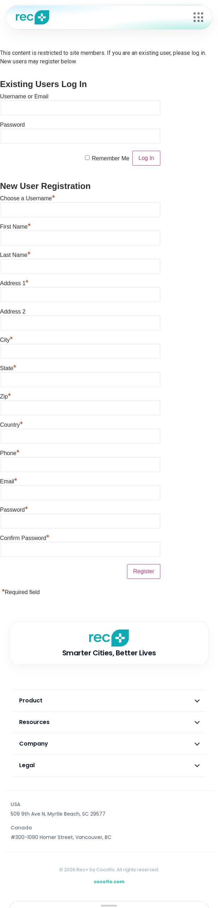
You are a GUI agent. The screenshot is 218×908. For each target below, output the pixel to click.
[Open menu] (198, 17)
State (8, 367)
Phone (9, 452)
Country (11, 424)
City (6, 339)
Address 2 (12, 312)
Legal (109, 765)
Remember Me (111, 158)
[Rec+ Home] (101, 17)
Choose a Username (27, 197)
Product (109, 700)
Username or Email (24, 96)
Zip (5, 396)
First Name (15, 226)
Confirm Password (24, 537)
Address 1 (14, 282)
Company (109, 744)
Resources (109, 722)
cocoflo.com (109, 881)
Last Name (15, 254)
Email (8, 480)
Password (12, 125)
